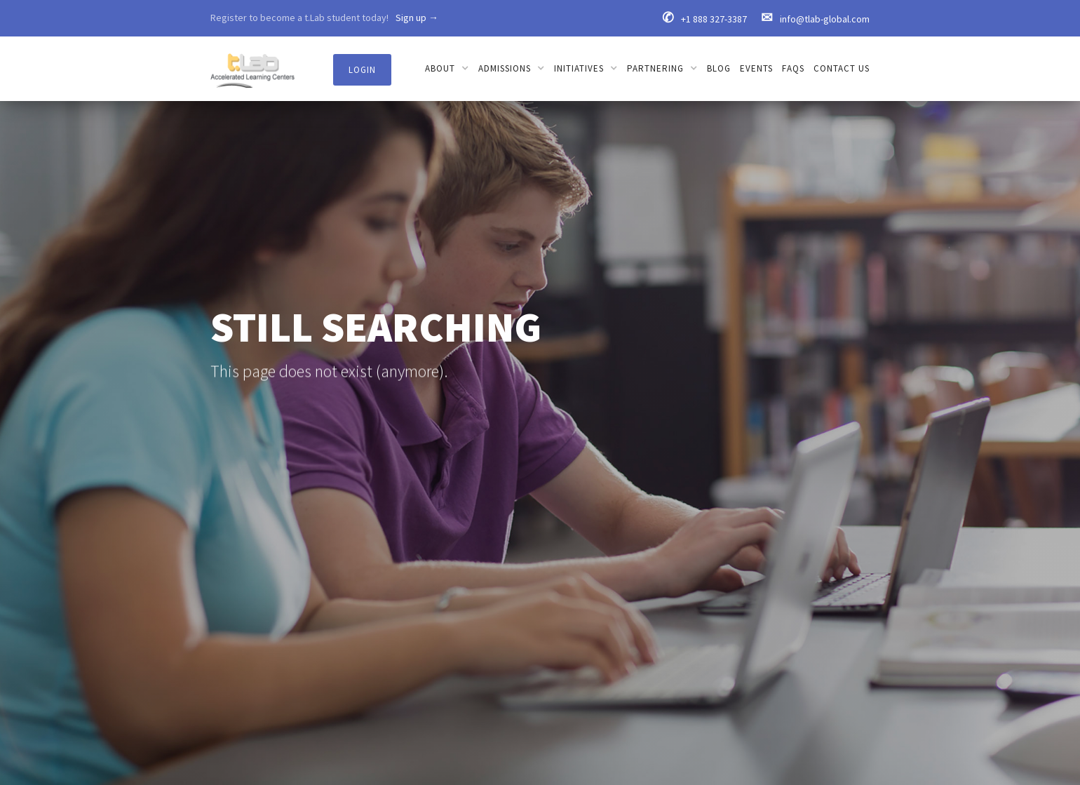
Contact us (842, 68)
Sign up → (417, 17)
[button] (447, 68)
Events (756, 68)
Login (362, 70)
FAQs (793, 68)
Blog (719, 68)
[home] (252, 63)
